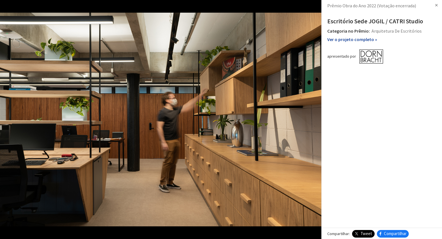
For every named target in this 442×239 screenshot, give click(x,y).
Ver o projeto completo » (352, 39)
